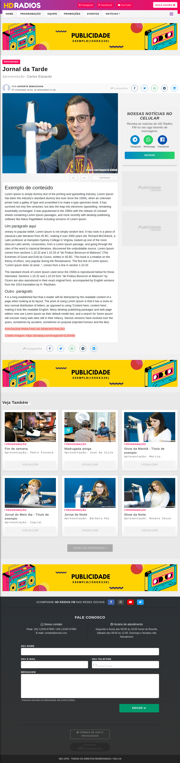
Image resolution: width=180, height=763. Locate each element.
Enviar (139, 708)
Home (9, 14)
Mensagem (28, 672)
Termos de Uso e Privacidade (90, 734)
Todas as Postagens (90, 548)
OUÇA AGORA (165, 5)
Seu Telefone (101, 659)
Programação (30, 14)
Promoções (72, 14)
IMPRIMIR (105, 178)
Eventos (93, 14)
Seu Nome (27, 646)
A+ (84, 178)
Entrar (149, 155)
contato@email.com (55, 633)
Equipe (52, 14)
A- (73, 178)
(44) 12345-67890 (44, 629)
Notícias (112, 14)
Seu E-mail (28, 659)
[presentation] (45, 710)
